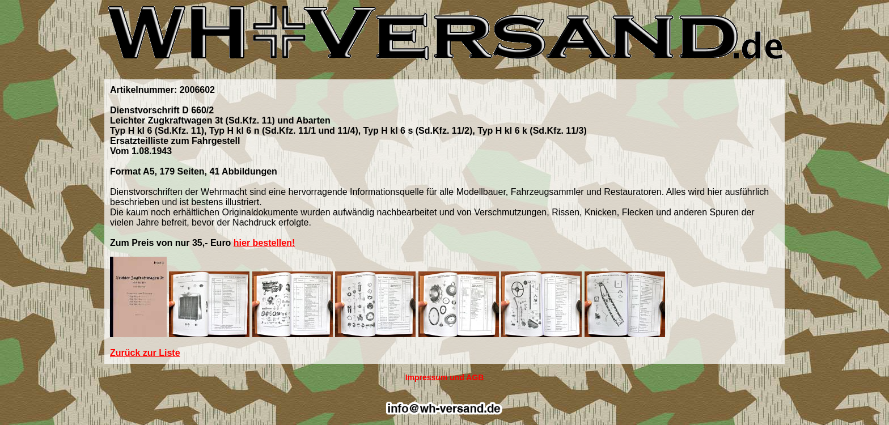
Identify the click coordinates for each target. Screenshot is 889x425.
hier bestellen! (264, 243)
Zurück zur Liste (145, 353)
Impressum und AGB (444, 377)
